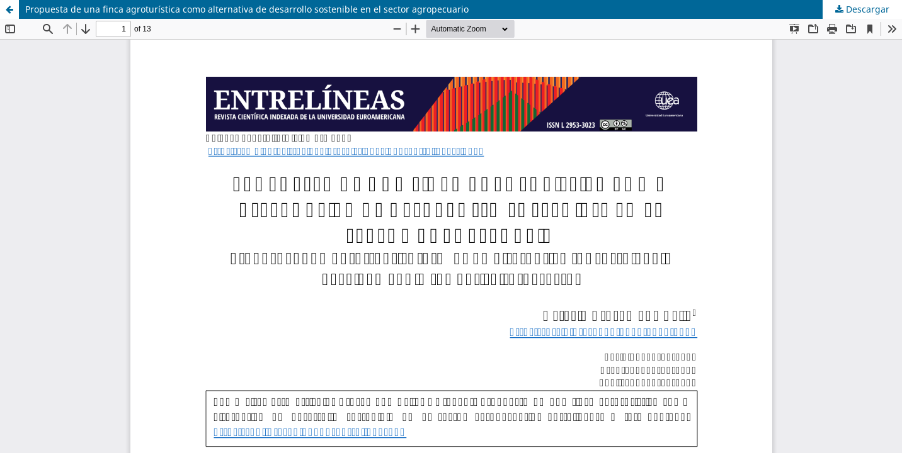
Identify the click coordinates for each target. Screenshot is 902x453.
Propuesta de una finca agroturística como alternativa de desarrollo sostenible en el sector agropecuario (247, 9)
